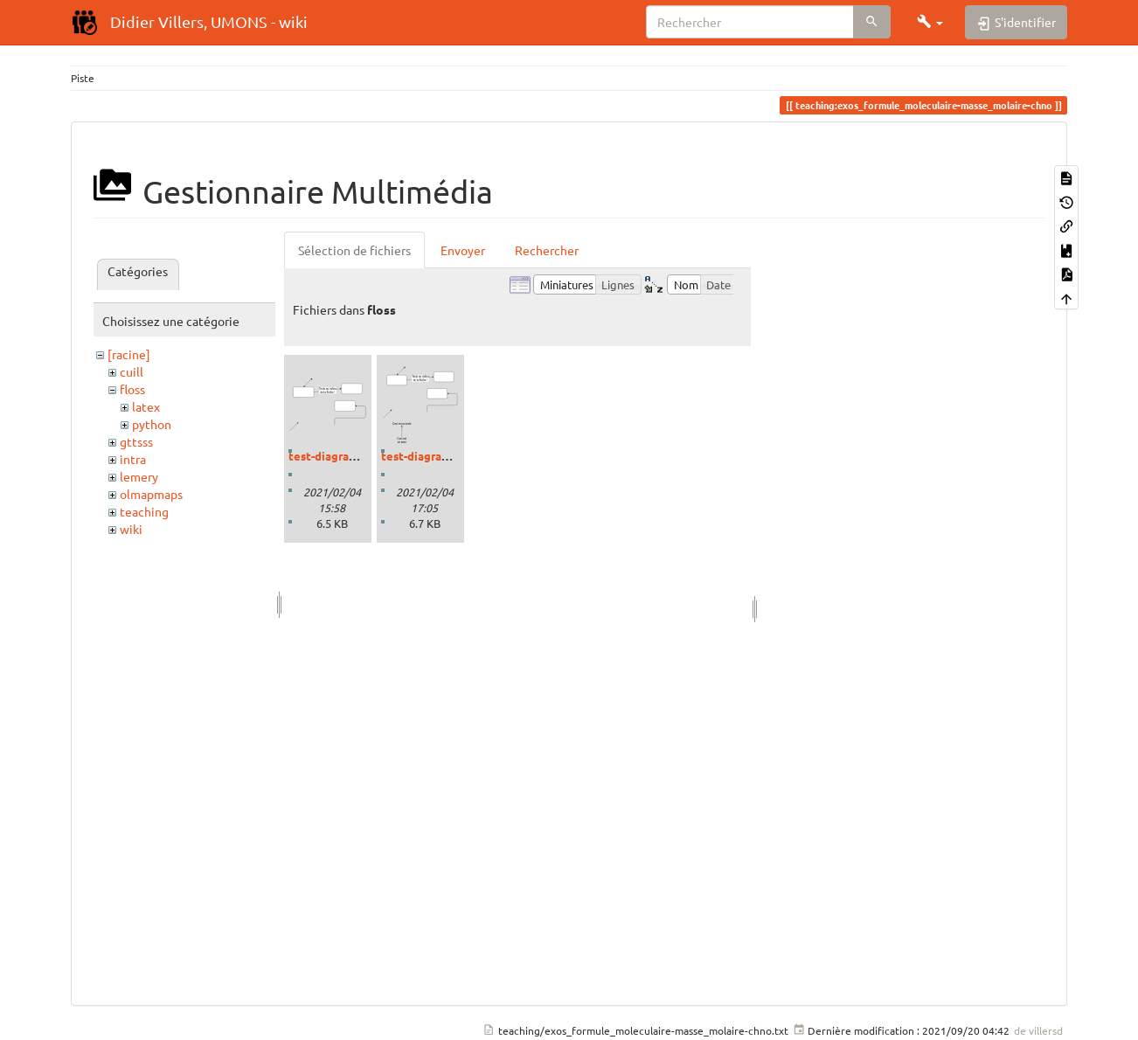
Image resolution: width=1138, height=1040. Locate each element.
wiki (131, 529)
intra (133, 459)
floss (132, 389)
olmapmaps (151, 494)
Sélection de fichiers (354, 250)
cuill (131, 371)
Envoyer (463, 250)
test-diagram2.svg (429, 455)
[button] (930, 22)
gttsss (136, 441)
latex (146, 406)
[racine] (129, 354)
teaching (144, 511)
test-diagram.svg (333, 455)
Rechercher (547, 250)
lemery (139, 476)
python (151, 424)
